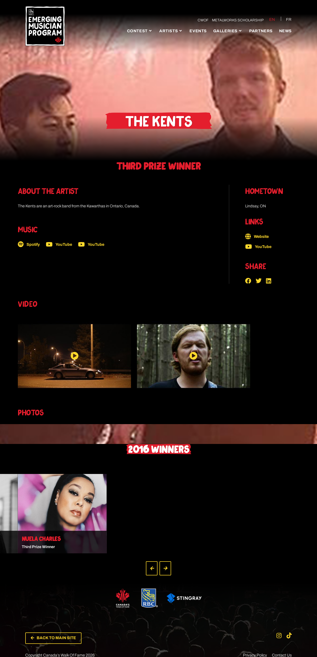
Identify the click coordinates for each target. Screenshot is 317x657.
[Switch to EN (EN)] (268, 19)
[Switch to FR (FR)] (285, 19)
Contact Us (282, 621)
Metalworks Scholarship (236, 20)
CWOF (201, 20)
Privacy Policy (255, 621)
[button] (250, 281)
